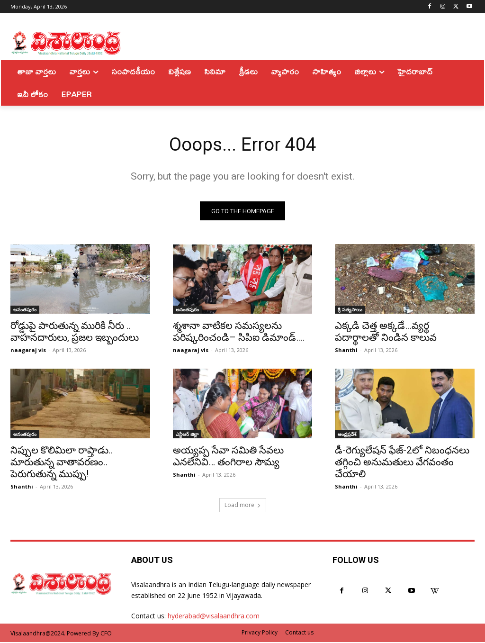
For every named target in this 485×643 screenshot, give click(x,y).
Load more (243, 506)
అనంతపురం (24, 311)
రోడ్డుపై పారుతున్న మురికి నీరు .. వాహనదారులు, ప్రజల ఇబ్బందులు (74, 332)
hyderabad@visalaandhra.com (214, 616)
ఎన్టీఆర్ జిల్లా (187, 435)
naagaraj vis (28, 351)
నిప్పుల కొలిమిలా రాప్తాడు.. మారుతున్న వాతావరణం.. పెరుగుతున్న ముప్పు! (61, 463)
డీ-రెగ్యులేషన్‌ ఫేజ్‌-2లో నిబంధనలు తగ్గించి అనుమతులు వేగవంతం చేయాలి (402, 463)
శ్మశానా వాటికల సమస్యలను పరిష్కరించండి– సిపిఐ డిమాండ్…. (239, 332)
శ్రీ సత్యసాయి (350, 311)
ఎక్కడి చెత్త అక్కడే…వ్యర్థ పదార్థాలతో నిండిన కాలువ (386, 332)
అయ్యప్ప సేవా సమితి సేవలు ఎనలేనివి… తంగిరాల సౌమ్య (228, 457)
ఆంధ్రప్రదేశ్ (347, 435)
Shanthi (346, 351)
